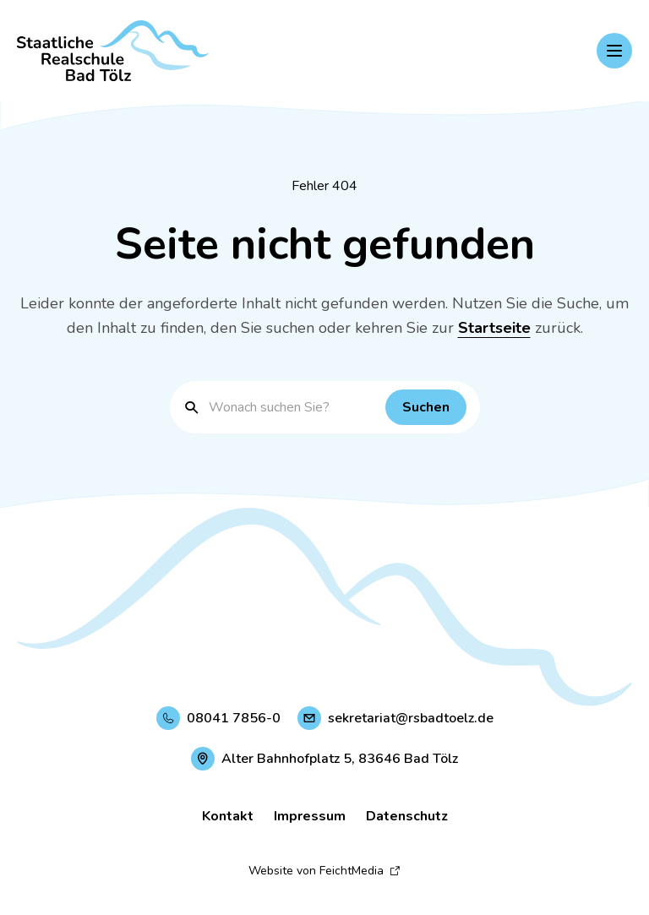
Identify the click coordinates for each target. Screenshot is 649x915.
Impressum (310, 816)
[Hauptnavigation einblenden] (614, 50)
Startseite (494, 328)
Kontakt (228, 816)
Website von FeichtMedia (324, 871)
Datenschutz (407, 816)
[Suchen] (425, 407)
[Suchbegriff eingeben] (293, 407)
